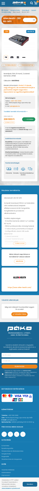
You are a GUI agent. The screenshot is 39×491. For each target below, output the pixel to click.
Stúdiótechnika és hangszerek (12, 459)
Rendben (30, 484)
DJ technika (5, 446)
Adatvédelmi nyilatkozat (11, 488)
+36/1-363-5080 (15, 101)
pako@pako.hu (15, 106)
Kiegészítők (5, 456)
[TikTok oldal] (22, 434)
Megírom (19, 261)
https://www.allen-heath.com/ (19, 287)
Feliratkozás (19, 366)
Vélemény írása (19, 314)
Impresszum (6, 475)
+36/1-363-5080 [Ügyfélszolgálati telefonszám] (13, 415)
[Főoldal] (19, 3)
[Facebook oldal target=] (4, 434)
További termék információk (15, 111)
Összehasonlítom (26, 65)
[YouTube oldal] (10, 434)
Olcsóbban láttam (9, 122)
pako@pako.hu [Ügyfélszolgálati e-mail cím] (12, 420)
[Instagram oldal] (16, 434)
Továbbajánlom (9, 65)
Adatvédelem (6, 472)
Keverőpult (26, 10)
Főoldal (5, 10)
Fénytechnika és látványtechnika (12, 451)
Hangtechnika (15, 10)
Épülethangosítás (7, 448)
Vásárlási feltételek (8, 470)
